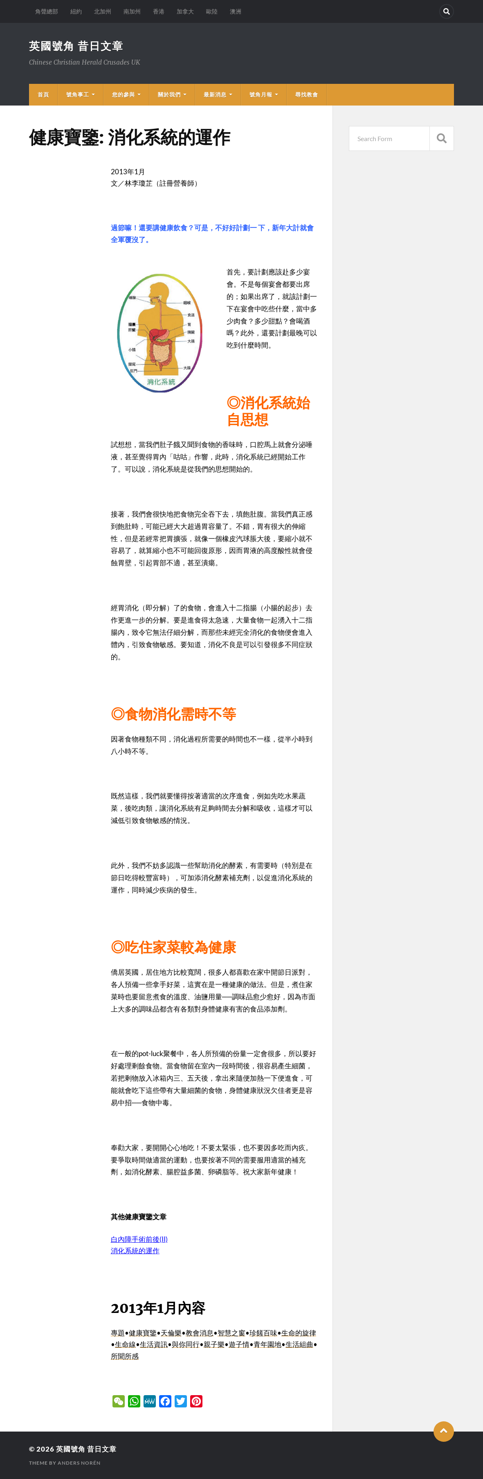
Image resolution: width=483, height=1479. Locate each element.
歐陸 (212, 11)
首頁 (43, 94)
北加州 (102, 11)
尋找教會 (306, 94)
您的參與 (123, 94)
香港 (158, 11)
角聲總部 (46, 11)
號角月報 (260, 94)
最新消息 (215, 94)
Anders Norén (79, 1463)
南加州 (132, 11)
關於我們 (169, 94)
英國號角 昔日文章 (76, 46)
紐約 (76, 11)
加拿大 (185, 11)
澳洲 (235, 11)
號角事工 (77, 94)
